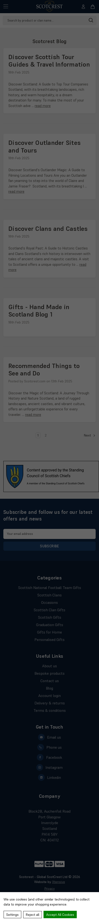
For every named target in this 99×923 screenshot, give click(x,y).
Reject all (32, 914)
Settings (12, 914)
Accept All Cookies (60, 914)
